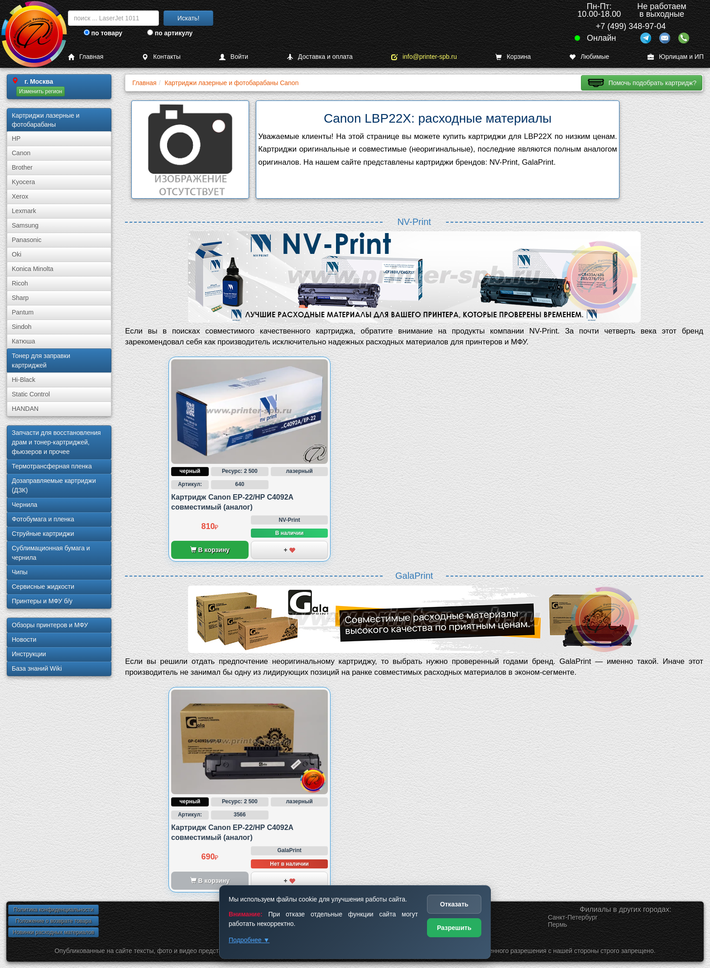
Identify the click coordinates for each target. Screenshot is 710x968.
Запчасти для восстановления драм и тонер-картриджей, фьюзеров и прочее (56, 442)
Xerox (20, 196)
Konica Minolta (32, 268)
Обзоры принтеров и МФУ (50, 625)
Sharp (20, 297)
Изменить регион (40, 91)
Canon (21, 153)
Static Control (31, 394)
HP (16, 138)
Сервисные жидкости (43, 586)
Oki (16, 254)
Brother (22, 167)
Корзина (513, 56)
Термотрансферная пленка (52, 466)
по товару (103, 33)
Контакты (161, 56)
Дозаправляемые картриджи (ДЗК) (54, 485)
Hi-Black (23, 379)
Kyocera (23, 182)
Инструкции (29, 654)
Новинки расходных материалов (53, 932)
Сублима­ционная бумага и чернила (51, 552)
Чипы (20, 572)
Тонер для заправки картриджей (41, 360)
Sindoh (22, 326)
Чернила (24, 504)
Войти (233, 56)
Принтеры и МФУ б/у (42, 601)
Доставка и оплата (320, 56)
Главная (85, 56)
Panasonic (26, 239)
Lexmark (24, 211)
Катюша (23, 341)
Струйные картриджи (43, 533)
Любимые (589, 56)
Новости (24, 639)
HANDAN (25, 408)
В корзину (210, 549)
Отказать (454, 904)
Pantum (23, 312)
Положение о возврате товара (53, 921)
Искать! (189, 18)
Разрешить (454, 927)
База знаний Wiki (37, 668)
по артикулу (170, 33)
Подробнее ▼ (249, 940)
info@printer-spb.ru (424, 56)
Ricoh (20, 283)
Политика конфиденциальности (53, 909)
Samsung (25, 225)
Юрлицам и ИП (676, 56)
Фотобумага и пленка (43, 519)
